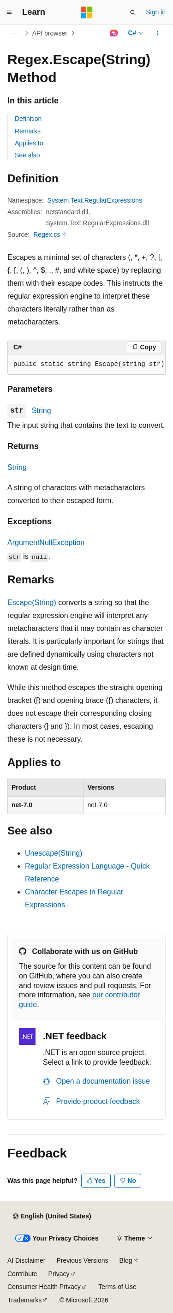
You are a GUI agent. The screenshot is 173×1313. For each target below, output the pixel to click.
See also (27, 155)
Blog (125, 1260)
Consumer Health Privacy (44, 1286)
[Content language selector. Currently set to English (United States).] (51, 1216)
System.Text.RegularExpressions (95, 200)
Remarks (28, 131)
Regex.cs (46, 234)
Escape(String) (31, 602)
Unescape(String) (54, 853)
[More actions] (157, 33)
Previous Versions (82, 1260)
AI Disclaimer (26, 1260)
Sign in (156, 12)
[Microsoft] (87, 12)
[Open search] (133, 12)
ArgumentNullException (45, 542)
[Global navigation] (9, 12)
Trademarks (24, 1300)
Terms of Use (117, 1286)
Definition (28, 118)
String (41, 410)
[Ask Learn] (114, 33)
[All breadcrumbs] (15, 33)
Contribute (22, 1273)
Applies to (29, 143)
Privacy (59, 1273)
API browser (49, 33)
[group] (86, 364)
